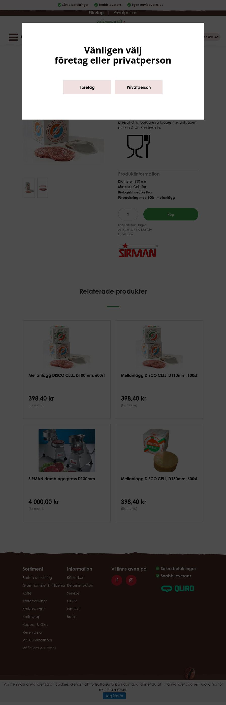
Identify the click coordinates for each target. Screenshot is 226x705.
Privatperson (139, 87)
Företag (87, 87)
